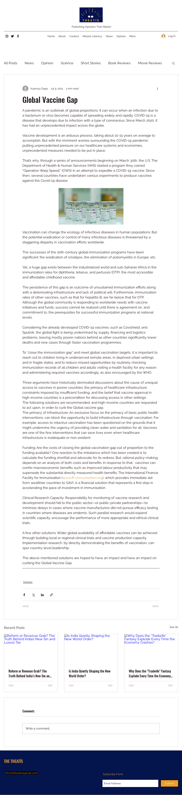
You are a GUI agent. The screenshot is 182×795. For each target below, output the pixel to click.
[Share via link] (51, 595)
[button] (173, 63)
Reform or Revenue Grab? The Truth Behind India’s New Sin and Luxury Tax (30, 673)
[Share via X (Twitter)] (33, 595)
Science (67, 63)
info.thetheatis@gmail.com (21, 772)
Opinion (47, 63)
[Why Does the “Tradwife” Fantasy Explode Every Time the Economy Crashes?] (151, 649)
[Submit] (169, 783)
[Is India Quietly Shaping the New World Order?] (91, 649)
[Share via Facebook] (24, 595)
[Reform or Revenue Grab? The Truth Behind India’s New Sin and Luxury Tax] (31, 649)
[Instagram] (7, 36)
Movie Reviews (150, 63)
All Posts (10, 63)
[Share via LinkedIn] (42, 595)
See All (174, 627)
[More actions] (157, 88)
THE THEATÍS (13, 761)
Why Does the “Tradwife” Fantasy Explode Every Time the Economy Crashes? (150, 673)
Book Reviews (119, 63)
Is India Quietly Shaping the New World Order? (89, 673)
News (29, 63)
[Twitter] (12, 36)
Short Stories (91, 63)
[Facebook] (18, 36)
